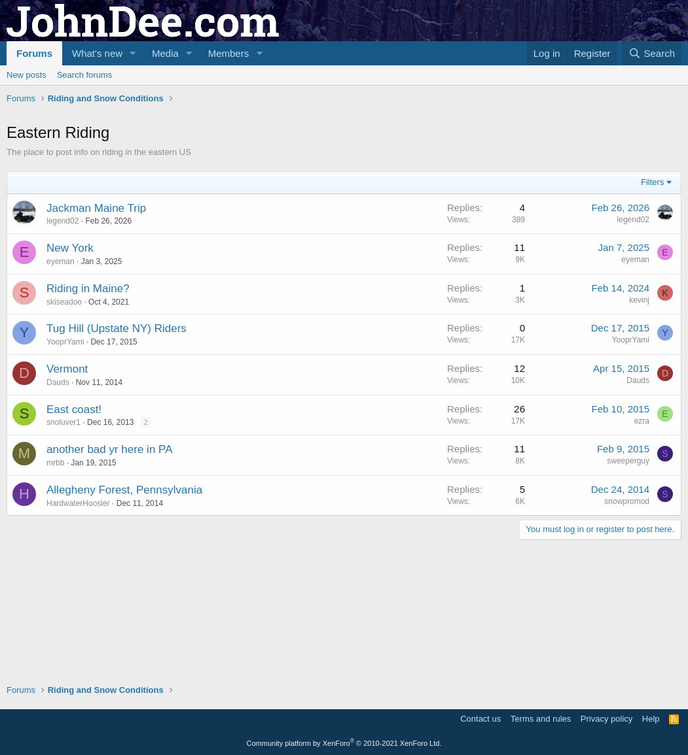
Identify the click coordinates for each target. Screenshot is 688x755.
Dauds (57, 513)
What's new (97, 53)
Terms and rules (541, 719)
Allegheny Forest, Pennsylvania (124, 620)
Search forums (85, 75)
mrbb (55, 593)
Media (165, 53)
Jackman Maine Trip (96, 339)
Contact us (480, 719)
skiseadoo (64, 432)
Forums (34, 53)
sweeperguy (628, 591)
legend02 (62, 351)
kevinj (639, 430)
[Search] (651, 53)
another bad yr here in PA (109, 580)
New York (70, 379)
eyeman (60, 392)
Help (651, 719)
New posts (26, 75)
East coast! (73, 540)
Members (228, 53)
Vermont (67, 500)
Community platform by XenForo (344, 743)
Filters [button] (652, 313)
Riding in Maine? (88, 419)
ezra (641, 551)
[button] (133, 53)
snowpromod (626, 632)
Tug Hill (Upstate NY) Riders (116, 459)
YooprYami (65, 472)
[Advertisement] (245, 144)
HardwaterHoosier (78, 634)
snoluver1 (63, 553)
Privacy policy (606, 719)
